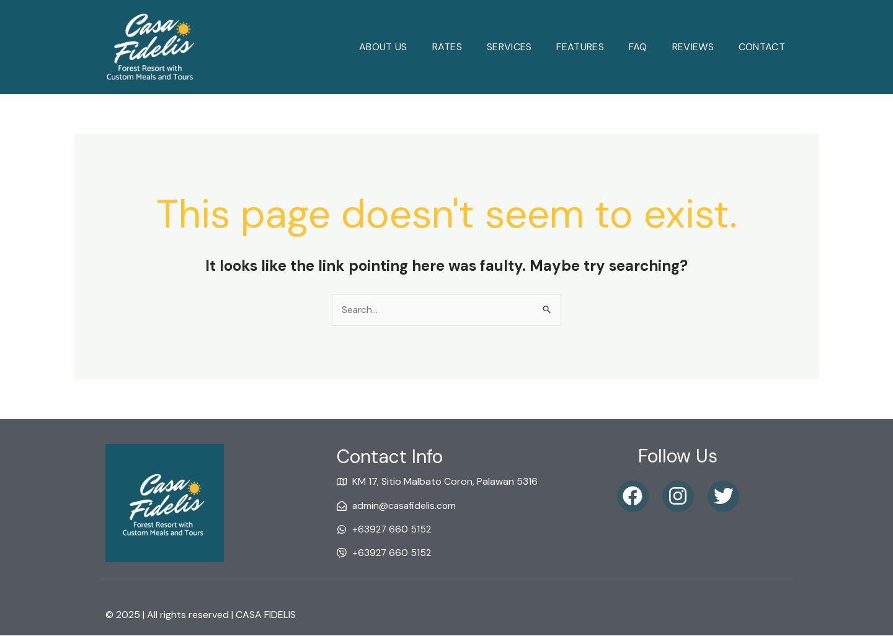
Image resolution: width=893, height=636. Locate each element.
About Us (383, 46)
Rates (447, 46)
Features (579, 46)
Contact (762, 46)
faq (638, 46)
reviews (693, 46)
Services (509, 46)
